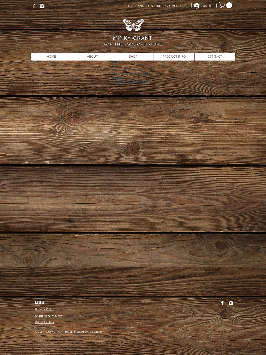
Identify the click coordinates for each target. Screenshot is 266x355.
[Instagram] (42, 6)
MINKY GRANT (133, 38)
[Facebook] (34, 6)
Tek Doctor (95, 331)
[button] (226, 5)
